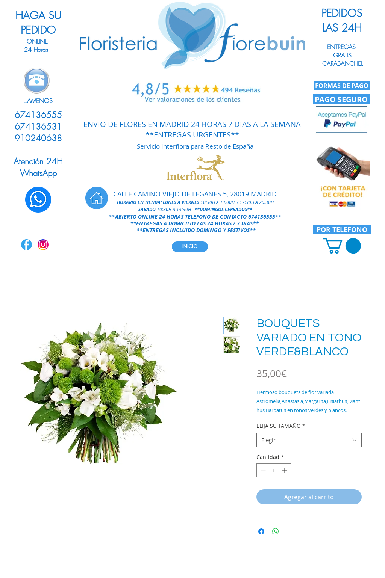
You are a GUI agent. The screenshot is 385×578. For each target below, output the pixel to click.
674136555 (261, 216)
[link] (342, 246)
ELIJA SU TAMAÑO (280, 425)
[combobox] (309, 440)
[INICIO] (190, 246)
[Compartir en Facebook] (261, 531)
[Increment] (285, 470)
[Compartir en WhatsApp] (275, 531)
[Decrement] (262, 470)
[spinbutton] (273, 470)
